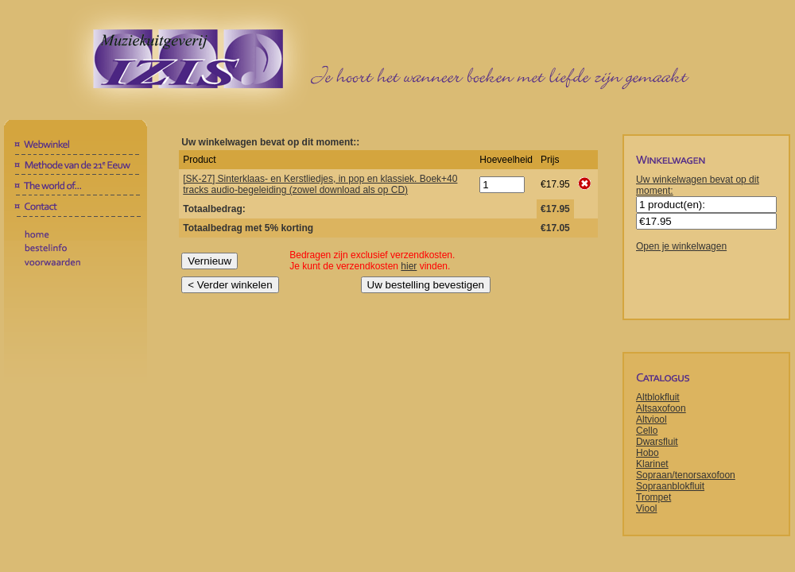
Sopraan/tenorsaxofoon (685, 475)
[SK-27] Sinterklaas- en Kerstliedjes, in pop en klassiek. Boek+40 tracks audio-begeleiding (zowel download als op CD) (320, 184)
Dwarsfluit (657, 441)
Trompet (653, 497)
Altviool (651, 419)
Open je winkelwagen (681, 246)
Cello (646, 430)
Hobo (647, 452)
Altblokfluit (658, 397)
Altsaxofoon (661, 408)
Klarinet (652, 464)
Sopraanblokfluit (670, 486)
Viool (646, 508)
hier (409, 266)
